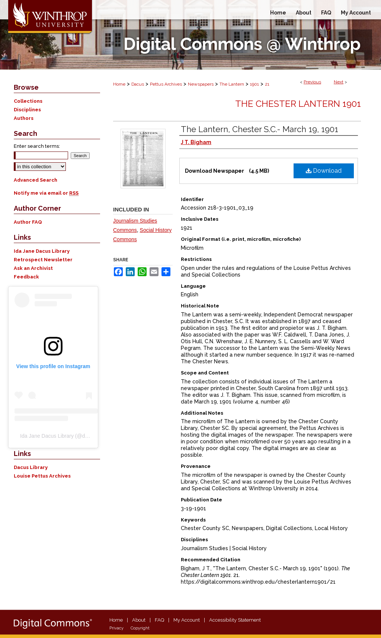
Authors (23, 118)
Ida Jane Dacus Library (42, 251)
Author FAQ (28, 222)
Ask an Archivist (33, 268)
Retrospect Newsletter (43, 259)
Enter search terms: (37, 146)
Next (338, 81)
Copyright (140, 628)
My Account (186, 620)
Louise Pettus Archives (42, 476)
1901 (254, 84)
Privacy (116, 628)
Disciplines (27, 109)
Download (324, 170)
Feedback (26, 277)
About (138, 620)
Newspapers (201, 84)
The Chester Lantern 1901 (298, 103)
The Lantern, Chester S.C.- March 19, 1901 (259, 129)
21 (267, 84)
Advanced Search (35, 180)
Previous (312, 81)
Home (119, 84)
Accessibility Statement (235, 620)
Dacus (137, 84)
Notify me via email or (46, 193)
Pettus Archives (166, 84)
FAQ (159, 620)
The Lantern (232, 84)
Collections (28, 101)
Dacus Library (31, 467)
